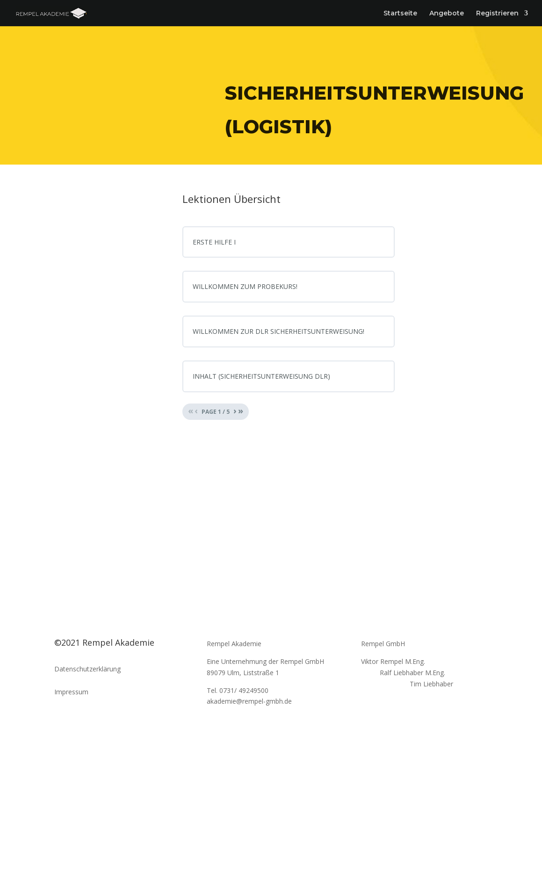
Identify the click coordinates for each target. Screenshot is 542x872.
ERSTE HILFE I (214, 242)
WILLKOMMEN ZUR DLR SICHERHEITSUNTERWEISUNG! (278, 331)
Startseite (400, 13)
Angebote (446, 13)
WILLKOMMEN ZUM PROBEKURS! (245, 286)
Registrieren (497, 13)
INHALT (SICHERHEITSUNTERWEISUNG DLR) (261, 376)
